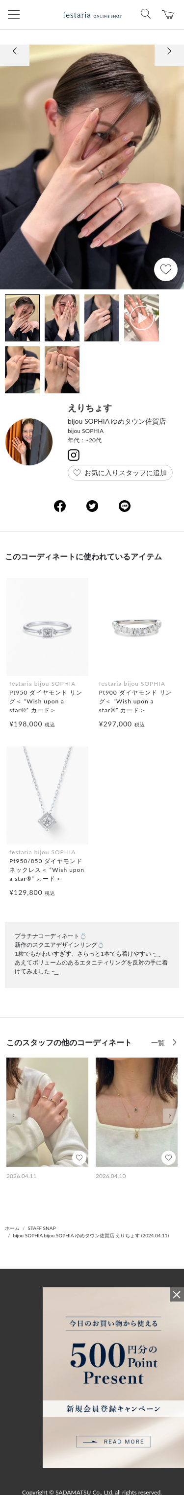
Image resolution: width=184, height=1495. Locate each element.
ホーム (12, 1228)
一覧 (159, 1042)
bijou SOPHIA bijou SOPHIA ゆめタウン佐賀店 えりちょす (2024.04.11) (91, 1235)
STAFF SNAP (42, 1228)
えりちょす (90, 407)
